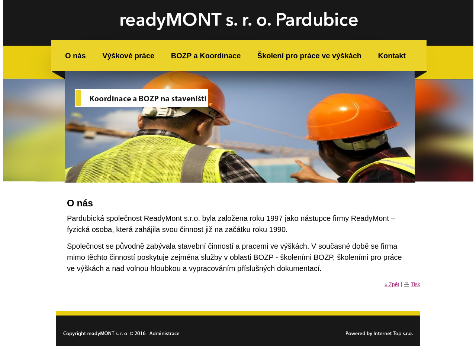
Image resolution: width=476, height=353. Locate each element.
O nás (75, 56)
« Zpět (392, 284)
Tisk (415, 284)
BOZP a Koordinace (206, 56)
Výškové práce (128, 56)
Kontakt (392, 56)
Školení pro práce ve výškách (309, 56)
